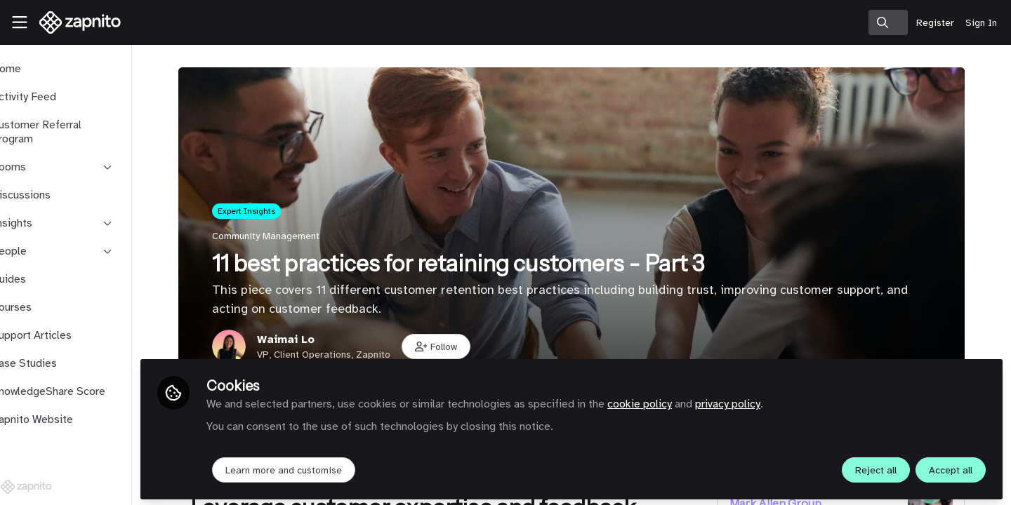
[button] (459, 346)
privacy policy (775, 401)
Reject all (876, 467)
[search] (888, 22)
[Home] (75, 22)
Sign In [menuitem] (981, 23)
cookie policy (687, 401)
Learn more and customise (331, 467)
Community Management (289, 236)
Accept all (950, 467)
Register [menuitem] (935, 23)
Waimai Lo (309, 339)
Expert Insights (270, 211)
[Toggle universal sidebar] (19, 22)
